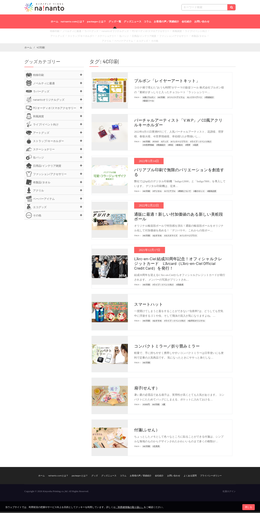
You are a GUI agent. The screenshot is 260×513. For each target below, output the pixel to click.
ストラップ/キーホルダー (65, 36)
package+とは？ (96, 21)
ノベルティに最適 (72, 32)
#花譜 (195, 146)
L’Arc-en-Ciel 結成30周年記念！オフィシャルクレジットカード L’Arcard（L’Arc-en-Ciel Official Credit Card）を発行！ (178, 264)
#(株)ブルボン (149, 98)
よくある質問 (190, 476)
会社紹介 (187, 21)
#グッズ (164, 143)
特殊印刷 (57, 32)
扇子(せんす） (147, 389)
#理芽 (187, 146)
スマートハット (148, 305)
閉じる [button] (248, 507)
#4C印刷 (161, 98)
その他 (137, 40)
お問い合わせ (201, 21)
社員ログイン (229, 492)
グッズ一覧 (115, 21)
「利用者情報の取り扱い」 (130, 507)
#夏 (163, 406)
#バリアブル (169, 192)
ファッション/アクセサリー (145, 36)
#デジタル (157, 192)
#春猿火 (179, 146)
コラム (147, 21)
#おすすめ (157, 237)
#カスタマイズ (170, 237)
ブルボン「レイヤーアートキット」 (167, 81)
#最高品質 (211, 192)
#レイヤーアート (194, 98)
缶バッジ (102, 36)
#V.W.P (156, 143)
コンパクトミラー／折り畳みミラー (167, 347)
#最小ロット (199, 192)
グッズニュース (132, 21)
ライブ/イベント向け (179, 32)
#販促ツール (148, 102)
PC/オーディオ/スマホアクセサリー (140, 32)
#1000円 (146, 406)
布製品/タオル (167, 36)
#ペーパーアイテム (176, 98)
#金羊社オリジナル (196, 322)
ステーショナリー (87, 36)
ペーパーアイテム (195, 36)
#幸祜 (170, 146)
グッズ (94, 476)
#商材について (184, 192)
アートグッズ (198, 32)
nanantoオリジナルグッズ (109, 32)
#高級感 (179, 286)
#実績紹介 (209, 98)
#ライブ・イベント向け (200, 143)
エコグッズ (125, 40)
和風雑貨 (163, 32)
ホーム (54, 21)
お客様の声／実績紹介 (166, 21)
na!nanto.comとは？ (72, 21)
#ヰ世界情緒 (148, 146)
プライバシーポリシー (211, 476)
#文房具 (156, 448)
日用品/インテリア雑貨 (119, 36)
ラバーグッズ (89, 32)
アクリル (180, 36)
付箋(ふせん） (147, 430)
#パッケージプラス (179, 143)
